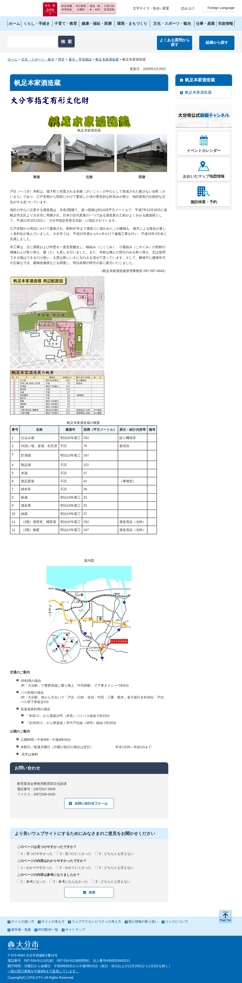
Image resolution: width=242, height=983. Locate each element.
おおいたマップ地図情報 (204, 176)
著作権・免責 (21, 929)
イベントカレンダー (204, 151)
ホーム (12, 59)
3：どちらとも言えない (116, 854)
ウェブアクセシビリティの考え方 (96, 921)
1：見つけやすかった (37, 854)
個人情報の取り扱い (143, 921)
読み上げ (187, 8)
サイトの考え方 (53, 921)
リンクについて (176, 921)
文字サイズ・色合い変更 (151, 8)
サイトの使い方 (22, 921)
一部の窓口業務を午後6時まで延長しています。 (43, 971)
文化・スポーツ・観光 (37, 59)
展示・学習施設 (80, 59)
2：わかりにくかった (76, 867)
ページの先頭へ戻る (225, 916)
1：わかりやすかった (37, 867)
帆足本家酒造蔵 (107, 59)
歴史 (61, 59)
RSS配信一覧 (48, 929)
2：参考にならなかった (70, 881)
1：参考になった (33, 881)
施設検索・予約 (203, 202)
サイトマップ (75, 929)
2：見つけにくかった (76, 854)
